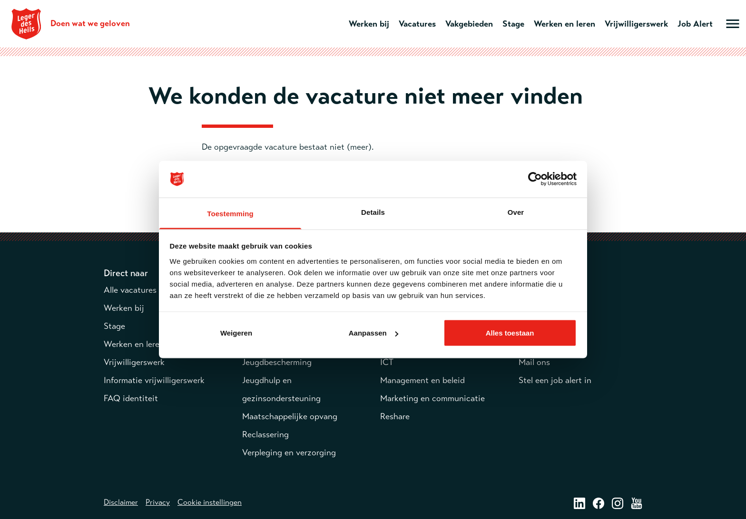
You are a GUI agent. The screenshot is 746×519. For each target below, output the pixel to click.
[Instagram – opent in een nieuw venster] (617, 503)
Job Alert (695, 24)
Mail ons (534, 362)
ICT (386, 362)
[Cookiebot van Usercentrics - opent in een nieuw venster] (535, 179)
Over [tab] (516, 212)
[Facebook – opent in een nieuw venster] (598, 503)
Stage (513, 24)
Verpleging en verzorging (289, 452)
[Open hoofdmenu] (732, 23)
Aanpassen (373, 333)
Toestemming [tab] (230, 213)
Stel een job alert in (555, 380)
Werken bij (369, 24)
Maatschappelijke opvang (289, 416)
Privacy (158, 502)
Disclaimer (121, 502)
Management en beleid (422, 380)
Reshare (395, 416)
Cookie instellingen (209, 502)
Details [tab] (373, 212)
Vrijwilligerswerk (636, 24)
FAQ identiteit (131, 398)
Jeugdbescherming (277, 362)
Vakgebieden (469, 24)
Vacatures (417, 24)
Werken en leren (564, 24)
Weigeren (236, 333)
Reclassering (265, 434)
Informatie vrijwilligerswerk (154, 380)
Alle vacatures (130, 290)
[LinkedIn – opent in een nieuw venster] (579, 503)
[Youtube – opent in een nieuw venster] (636, 503)
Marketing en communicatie (432, 398)
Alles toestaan (510, 333)
